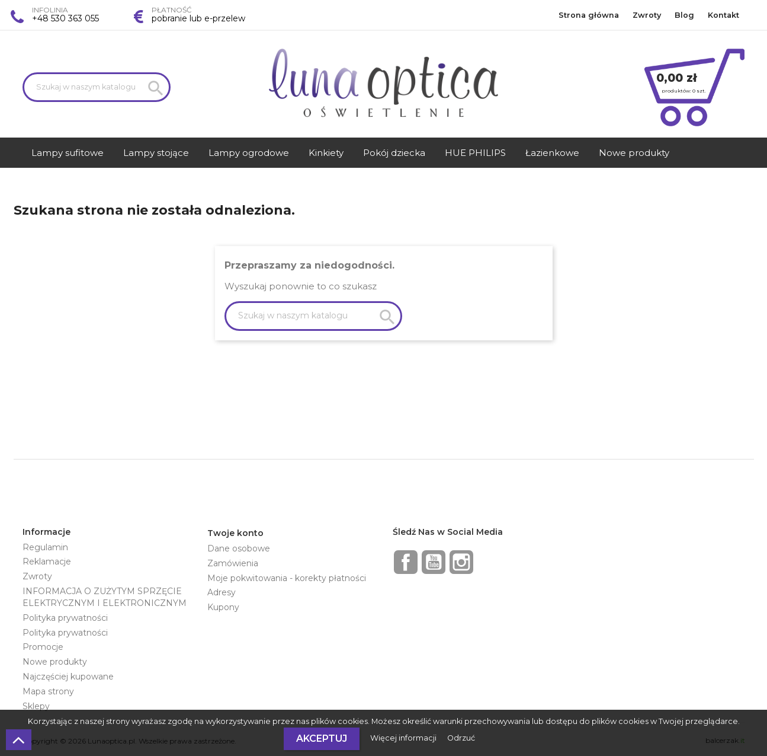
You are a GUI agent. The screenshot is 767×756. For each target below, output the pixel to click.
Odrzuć (461, 737)
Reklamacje (47, 561)
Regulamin (45, 547)
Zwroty (647, 15)
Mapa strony (48, 691)
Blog (684, 15)
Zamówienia (232, 563)
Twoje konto (235, 533)
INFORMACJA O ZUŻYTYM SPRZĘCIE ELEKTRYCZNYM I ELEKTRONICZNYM (105, 597)
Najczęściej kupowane (68, 676)
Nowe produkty (55, 661)
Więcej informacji (404, 737)
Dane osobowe (238, 548)
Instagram (461, 562)
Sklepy (36, 706)
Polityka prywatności (65, 618)
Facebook (406, 562)
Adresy (221, 592)
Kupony (223, 607)
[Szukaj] (97, 87)
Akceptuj (321, 738)
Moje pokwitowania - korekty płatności (286, 578)
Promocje (43, 647)
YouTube (433, 562)
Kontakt (723, 15)
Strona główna (589, 15)
